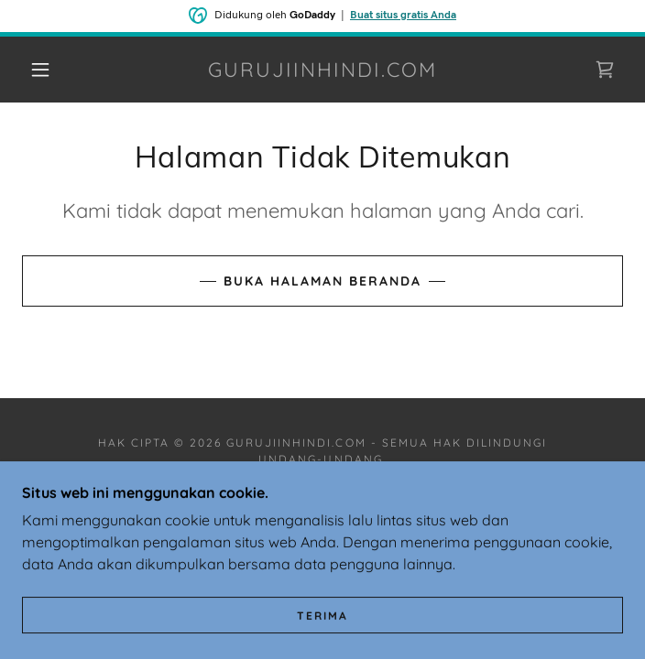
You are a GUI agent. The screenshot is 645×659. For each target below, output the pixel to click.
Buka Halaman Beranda (322, 281)
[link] (322, 69)
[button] (52, 69)
